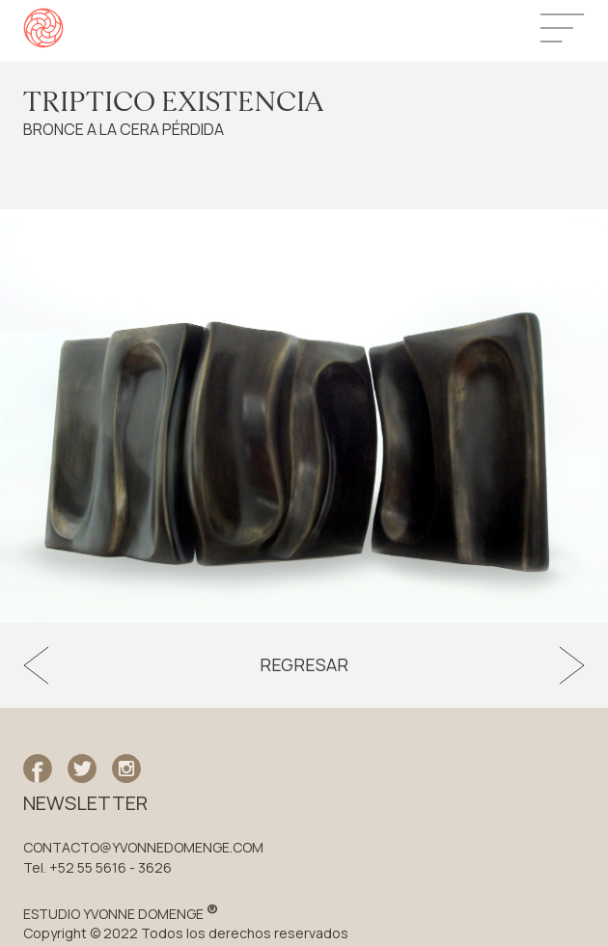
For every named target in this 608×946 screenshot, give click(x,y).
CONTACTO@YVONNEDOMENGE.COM (143, 847)
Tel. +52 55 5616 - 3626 (97, 868)
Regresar (304, 665)
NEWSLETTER (85, 803)
